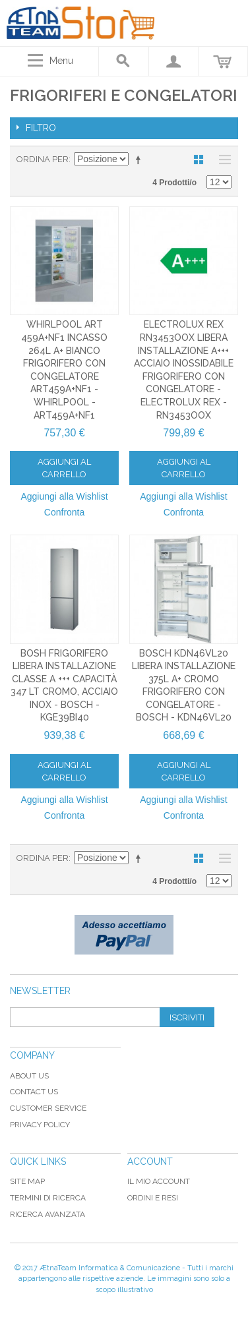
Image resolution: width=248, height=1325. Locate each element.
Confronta (64, 512)
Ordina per (42, 159)
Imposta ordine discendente (140, 159)
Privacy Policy (40, 1124)
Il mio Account (158, 1181)
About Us (29, 1075)
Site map (27, 1181)
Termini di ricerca (48, 1197)
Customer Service (48, 1108)
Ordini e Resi (152, 1197)
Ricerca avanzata (47, 1214)
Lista (222, 159)
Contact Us (34, 1091)
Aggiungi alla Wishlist (64, 496)
